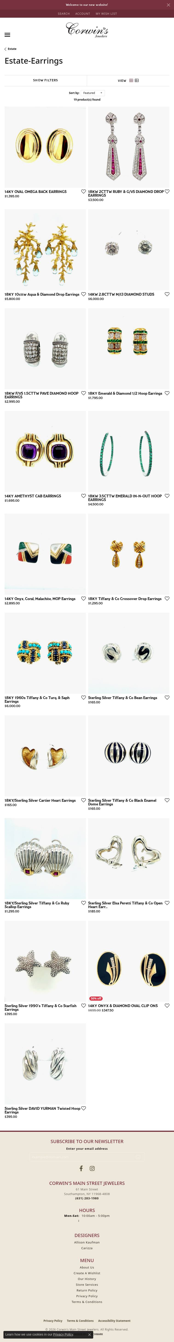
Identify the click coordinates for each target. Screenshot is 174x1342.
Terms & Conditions (87, 1302)
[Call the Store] (87, 1198)
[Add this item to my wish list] (82, 191)
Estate (12, 49)
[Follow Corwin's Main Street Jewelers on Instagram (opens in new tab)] (92, 1168)
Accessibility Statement (114, 1321)
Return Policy (87, 1290)
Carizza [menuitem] (87, 1248)
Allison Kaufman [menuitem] (87, 1242)
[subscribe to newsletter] (138, 1157)
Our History (87, 1279)
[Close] (168, 5)
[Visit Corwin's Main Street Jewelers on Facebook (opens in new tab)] (81, 1168)
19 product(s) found (87, 100)
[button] (63, 14)
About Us (87, 1267)
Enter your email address (87, 1149)
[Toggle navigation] (7, 34)
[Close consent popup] (89, 1334)
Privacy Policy (87, 1296)
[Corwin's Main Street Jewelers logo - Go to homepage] (87, 30)
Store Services (87, 1285)
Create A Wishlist (87, 1273)
